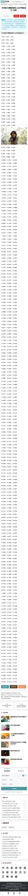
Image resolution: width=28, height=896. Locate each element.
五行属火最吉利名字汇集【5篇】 (10, 850)
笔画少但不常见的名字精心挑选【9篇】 (11, 855)
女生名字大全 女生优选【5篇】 (9, 857)
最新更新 (12, 883)
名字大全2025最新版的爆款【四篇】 (10, 841)
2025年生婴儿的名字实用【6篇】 (10, 812)
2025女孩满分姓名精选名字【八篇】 (17, 734)
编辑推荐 (6, 823)
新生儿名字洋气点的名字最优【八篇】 (11, 817)
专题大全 (16, 883)
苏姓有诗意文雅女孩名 (16, 759)
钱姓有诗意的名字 (15, 750)
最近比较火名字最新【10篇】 (9, 805)
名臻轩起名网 (4, 4)
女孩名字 (16, 4)
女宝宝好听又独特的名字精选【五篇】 (11, 837)
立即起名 (14, 788)
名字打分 (13, 686)
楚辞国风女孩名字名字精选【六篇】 (10, 815)
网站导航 (8, 883)
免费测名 (23, 16)
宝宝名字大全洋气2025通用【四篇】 (10, 808)
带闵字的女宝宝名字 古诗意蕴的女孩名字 (18, 743)
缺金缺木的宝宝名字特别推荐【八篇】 (11, 852)
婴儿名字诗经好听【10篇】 (8, 801)
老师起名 (22, 686)
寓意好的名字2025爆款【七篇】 (9, 848)
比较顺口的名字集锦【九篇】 (9, 846)
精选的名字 (11, 827)
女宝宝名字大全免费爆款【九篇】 (10, 843)
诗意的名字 (4, 827)
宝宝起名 (10, 4)
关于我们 (19, 883)
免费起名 (16, 16)
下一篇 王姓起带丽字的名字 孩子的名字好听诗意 (21, 705)
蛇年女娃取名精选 (15, 725)
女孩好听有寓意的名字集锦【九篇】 (10, 810)
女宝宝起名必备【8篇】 (7, 839)
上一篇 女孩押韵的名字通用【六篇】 (6, 705)
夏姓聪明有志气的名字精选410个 (18, 717)
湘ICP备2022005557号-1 (17, 886)
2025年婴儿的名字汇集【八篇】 (9, 803)
